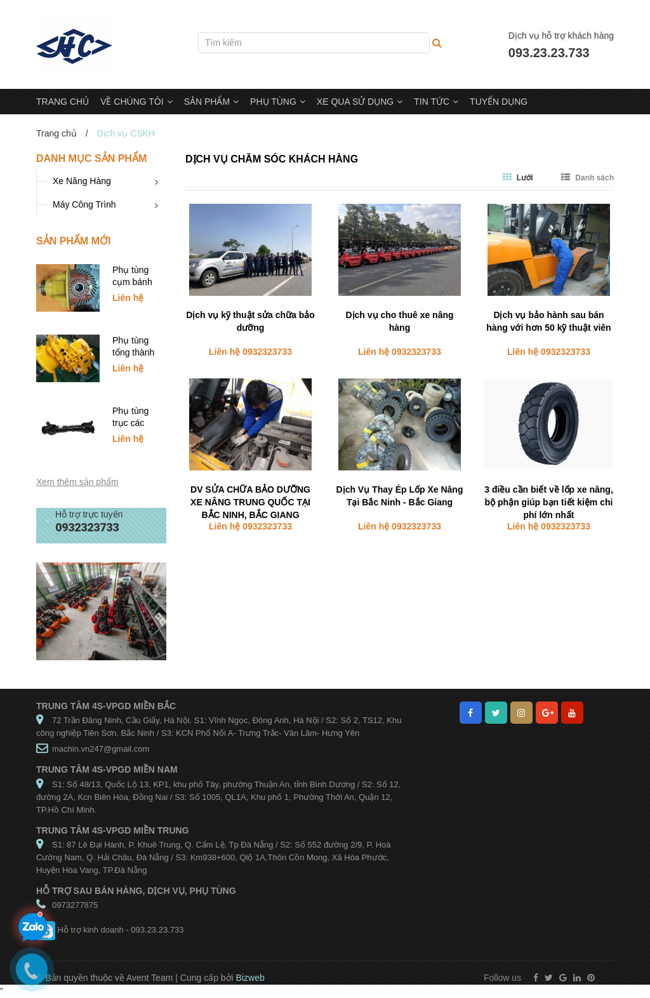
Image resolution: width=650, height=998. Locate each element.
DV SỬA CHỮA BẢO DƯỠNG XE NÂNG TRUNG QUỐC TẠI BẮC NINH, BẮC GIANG (250, 502)
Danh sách (587, 177)
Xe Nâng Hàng (82, 181)
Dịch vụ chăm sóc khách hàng (271, 159)
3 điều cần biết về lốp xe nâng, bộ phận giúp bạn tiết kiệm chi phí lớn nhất (548, 502)
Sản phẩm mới (73, 241)
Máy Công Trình (84, 204)
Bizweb (250, 978)
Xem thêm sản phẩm (77, 482)
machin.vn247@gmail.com (100, 749)
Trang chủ (56, 133)
